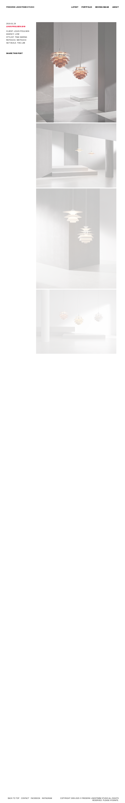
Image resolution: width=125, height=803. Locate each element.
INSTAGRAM (47, 798)
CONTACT (25, 798)
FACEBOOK (35, 798)
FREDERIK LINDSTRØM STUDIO (20, 7)
